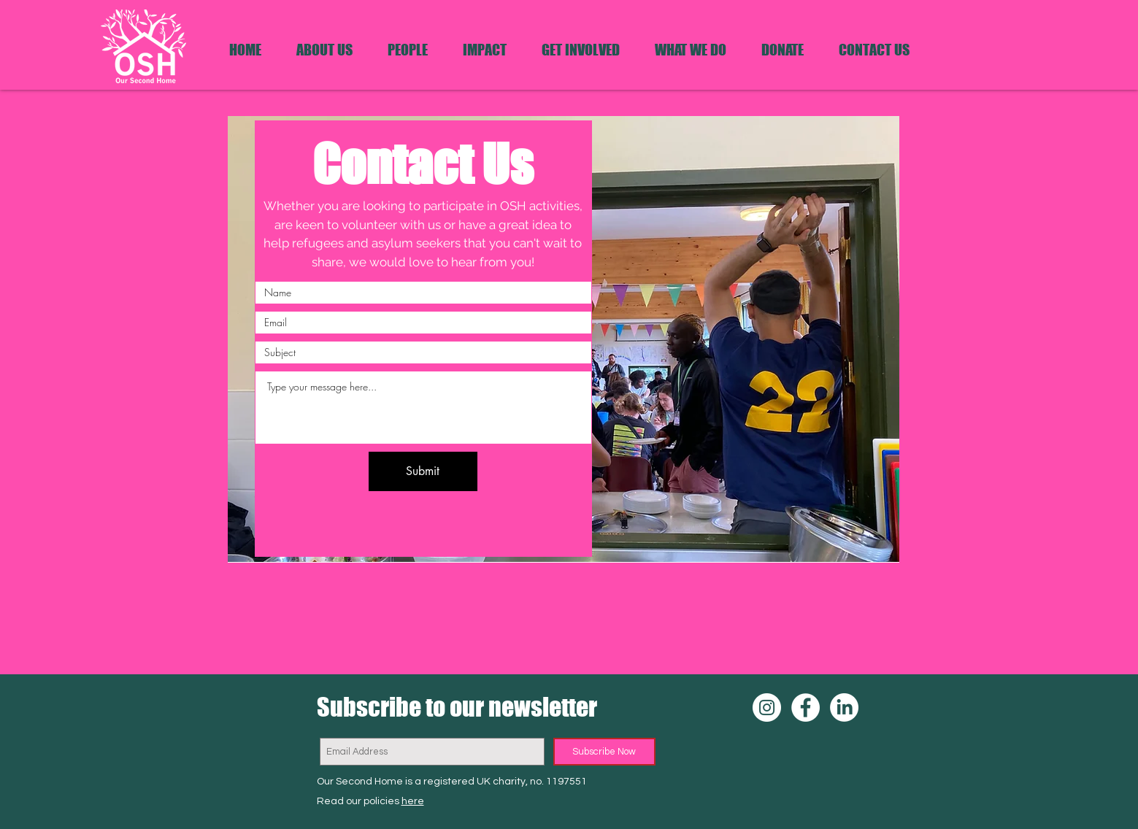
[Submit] (423, 471)
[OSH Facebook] (805, 707)
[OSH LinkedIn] (844, 707)
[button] (690, 50)
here (412, 801)
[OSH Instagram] (767, 707)
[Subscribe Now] (604, 752)
